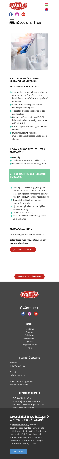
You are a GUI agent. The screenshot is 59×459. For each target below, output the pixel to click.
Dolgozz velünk (29, 344)
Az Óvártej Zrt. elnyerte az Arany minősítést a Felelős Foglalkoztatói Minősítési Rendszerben (28, 404)
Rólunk (29, 332)
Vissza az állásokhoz (29, 276)
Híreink (29, 348)
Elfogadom (19, 451)
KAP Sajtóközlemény (21, 398)
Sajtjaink (29, 341)
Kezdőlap (29, 329)
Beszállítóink (29, 338)
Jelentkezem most (23, 249)
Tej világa (29, 335)
